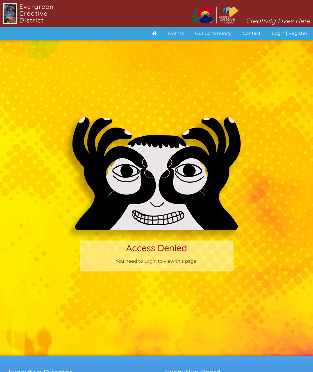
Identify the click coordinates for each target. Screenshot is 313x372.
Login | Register (289, 33)
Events (176, 33)
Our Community (213, 33)
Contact (252, 33)
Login (150, 261)
